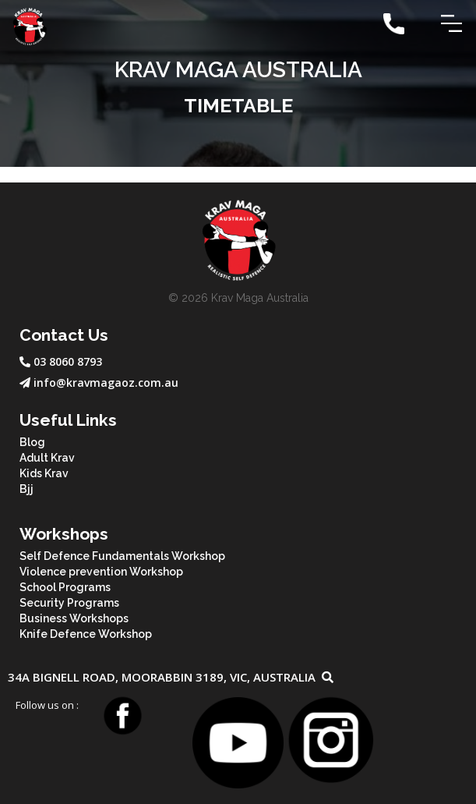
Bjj (26, 489)
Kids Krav (44, 473)
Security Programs (69, 603)
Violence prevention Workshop (101, 571)
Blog (32, 442)
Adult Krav (47, 458)
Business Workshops (74, 618)
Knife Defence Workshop (85, 634)
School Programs (65, 587)
